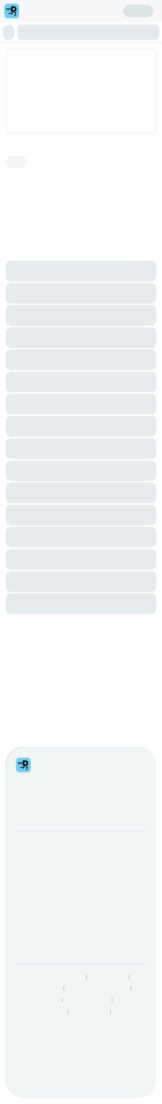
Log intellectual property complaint (58, 728)
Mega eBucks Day (115, 660)
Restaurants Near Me (39, 797)
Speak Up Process (36, 785)
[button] (11, 32)
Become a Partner (38, 648)
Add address (126, 63)
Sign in (138, 11)
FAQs (23, 716)
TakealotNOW (90, 797)
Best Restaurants (87, 785)
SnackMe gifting (112, 648)
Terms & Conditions (37, 774)
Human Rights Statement (98, 774)
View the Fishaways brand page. (38, 235)
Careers (26, 671)
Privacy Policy (108, 762)
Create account (96, 11)
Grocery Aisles (31, 808)
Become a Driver (37, 660)
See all (139, 334)
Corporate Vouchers (118, 671)
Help (21, 705)
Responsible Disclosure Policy (48, 762)
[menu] (31, 11)
